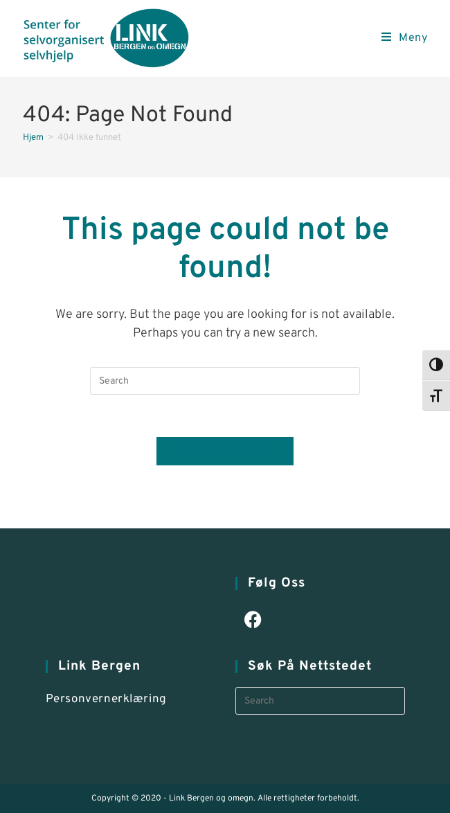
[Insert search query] (225, 381)
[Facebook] (253, 621)
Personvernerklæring (106, 699)
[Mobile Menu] (404, 38)
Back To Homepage (225, 450)
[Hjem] (33, 137)
